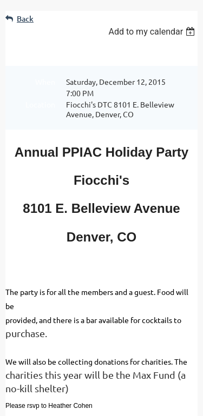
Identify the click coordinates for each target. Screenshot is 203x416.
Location (40, 104)
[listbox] (153, 31)
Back (25, 19)
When (45, 81)
